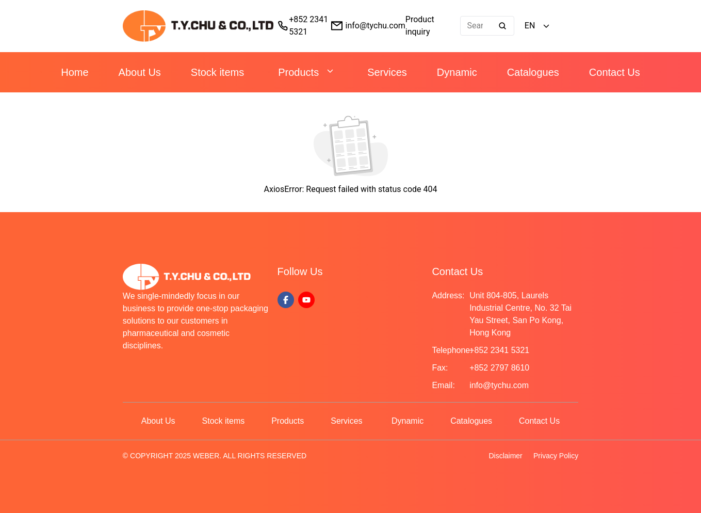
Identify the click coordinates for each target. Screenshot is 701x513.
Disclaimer (505, 456)
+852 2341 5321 (499, 350)
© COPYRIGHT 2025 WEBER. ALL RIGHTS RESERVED (214, 456)
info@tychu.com (375, 25)
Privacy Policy (555, 456)
